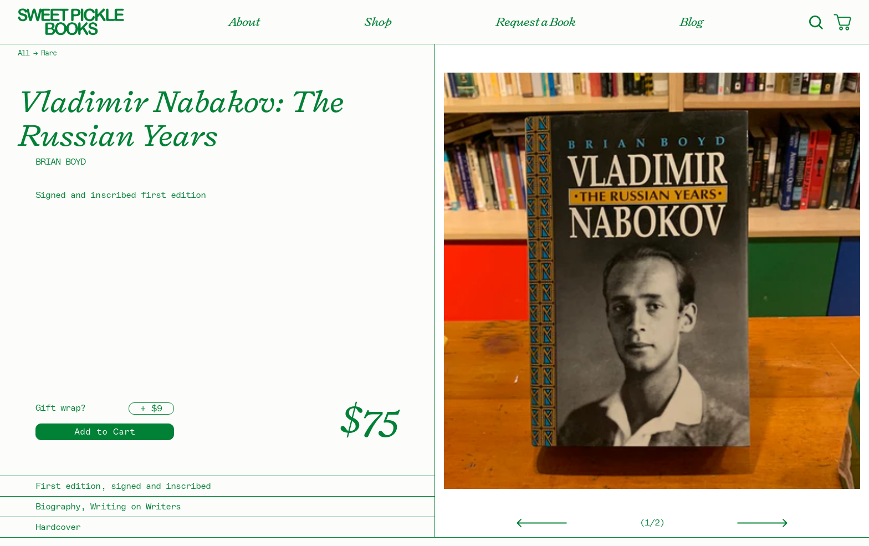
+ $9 (151, 408)
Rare (49, 53)
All (23, 53)
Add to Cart (104, 431)
